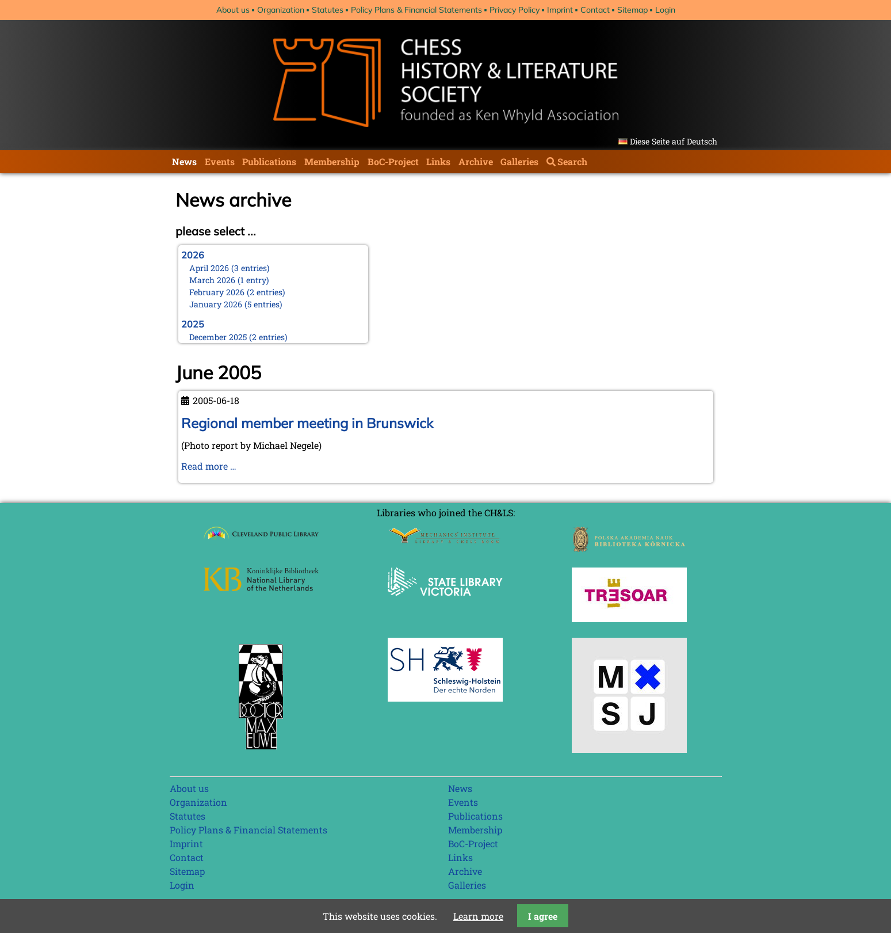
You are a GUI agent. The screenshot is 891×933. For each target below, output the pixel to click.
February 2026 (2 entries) (237, 292)
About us (233, 10)
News (184, 161)
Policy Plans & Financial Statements (416, 10)
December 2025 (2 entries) (238, 337)
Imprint (560, 10)
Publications (269, 161)
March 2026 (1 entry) (229, 280)
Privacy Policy (515, 10)
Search (572, 161)
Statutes (327, 10)
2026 (192, 255)
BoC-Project (393, 161)
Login (665, 10)
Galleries (519, 161)
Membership (332, 161)
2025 (192, 324)
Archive (475, 161)
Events (220, 161)
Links (438, 161)
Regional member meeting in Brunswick (307, 423)
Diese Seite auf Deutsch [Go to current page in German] (673, 141)
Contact (595, 10)
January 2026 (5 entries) (235, 304)
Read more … (208, 466)
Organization (280, 10)
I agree (542, 916)
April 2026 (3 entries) (229, 267)
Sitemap (632, 10)
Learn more (478, 916)
